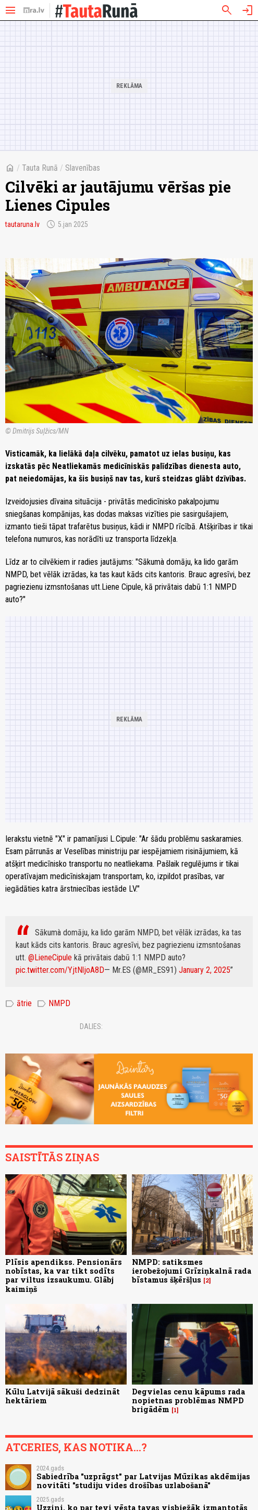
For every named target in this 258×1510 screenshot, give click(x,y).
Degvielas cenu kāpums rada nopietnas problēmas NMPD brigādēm (188, 1401)
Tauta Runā (40, 168)
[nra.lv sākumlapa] (33, 10)
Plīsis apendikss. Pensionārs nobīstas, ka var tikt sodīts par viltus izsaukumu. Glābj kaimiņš (63, 1275)
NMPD (53, 1003)
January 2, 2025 (204, 970)
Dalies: (91, 1026)
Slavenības (82, 168)
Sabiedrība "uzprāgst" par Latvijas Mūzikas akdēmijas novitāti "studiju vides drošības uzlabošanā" (143, 1480)
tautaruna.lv (22, 224)
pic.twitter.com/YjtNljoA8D (60, 970)
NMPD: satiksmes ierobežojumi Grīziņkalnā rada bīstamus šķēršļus (191, 1271)
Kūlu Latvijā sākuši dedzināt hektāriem (62, 1396)
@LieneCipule (50, 957)
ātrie (18, 1003)
